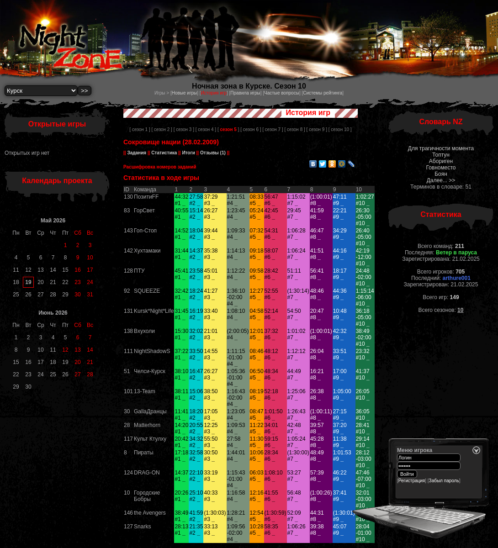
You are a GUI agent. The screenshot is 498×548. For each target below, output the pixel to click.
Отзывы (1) (212, 152)
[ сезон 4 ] (206, 129)
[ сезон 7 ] (272, 129)
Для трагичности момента (441, 148)
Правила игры (245, 92)
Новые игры (184, 92)
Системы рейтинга (322, 92)
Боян (440, 174)
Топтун (441, 155)
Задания (137, 152)
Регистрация (411, 480)
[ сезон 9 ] (317, 129)
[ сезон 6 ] (250, 129)
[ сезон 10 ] (340, 129)
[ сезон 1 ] (139, 129)
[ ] (228, 129)
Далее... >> (441, 180)
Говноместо (441, 167)
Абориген (441, 161)
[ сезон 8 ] (294, 129)
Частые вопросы (281, 92)
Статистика (164, 152)
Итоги (188, 152)
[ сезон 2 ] (161, 129)
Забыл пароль (444, 480)
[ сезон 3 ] (184, 129)
